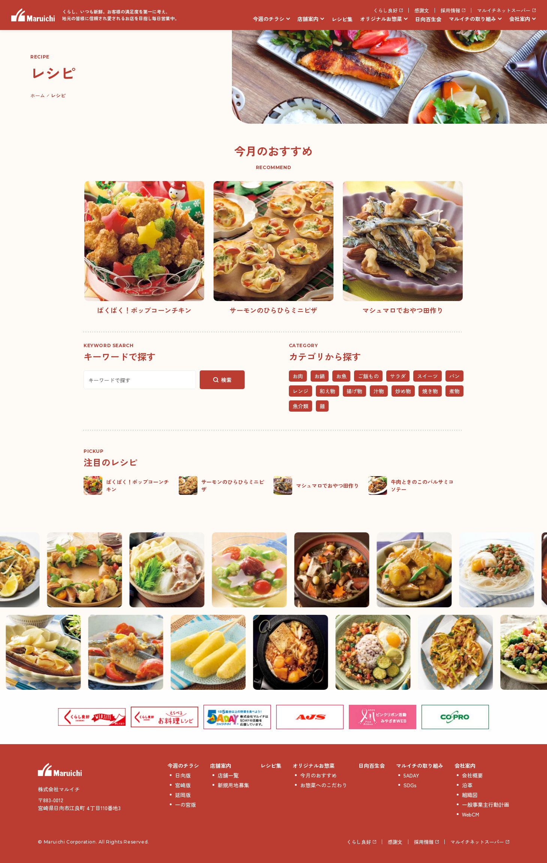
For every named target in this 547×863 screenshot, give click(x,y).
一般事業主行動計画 (485, 804)
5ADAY (411, 775)
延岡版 (183, 795)
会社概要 (472, 775)
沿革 (467, 785)
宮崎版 (183, 785)
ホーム (37, 95)
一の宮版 (185, 804)
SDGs (410, 785)
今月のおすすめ (318, 775)
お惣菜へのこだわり (323, 785)
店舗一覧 (228, 775)
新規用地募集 (233, 785)
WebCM (470, 814)
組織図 (470, 795)
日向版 (183, 775)
